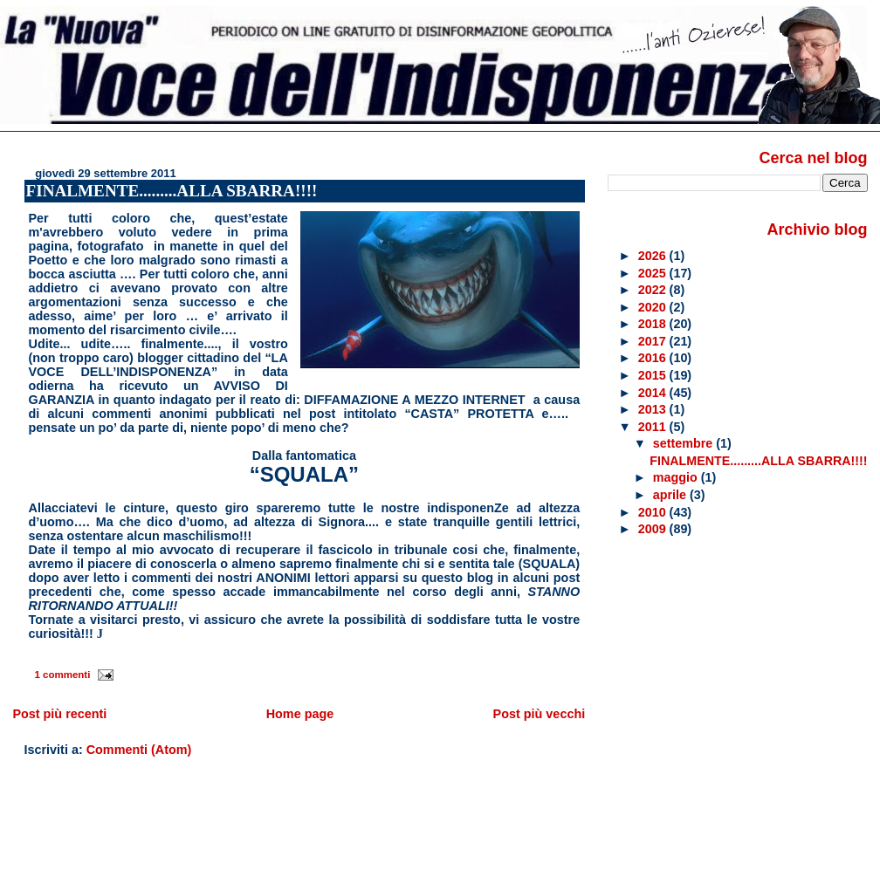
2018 (654, 324)
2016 (654, 358)
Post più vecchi (539, 714)
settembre (684, 443)
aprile (671, 495)
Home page (300, 714)
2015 (654, 375)
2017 (654, 341)
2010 (654, 512)
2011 (654, 427)
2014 (654, 393)
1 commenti (62, 674)
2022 (654, 290)
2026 (654, 256)
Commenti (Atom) (139, 750)
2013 (654, 409)
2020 (654, 307)
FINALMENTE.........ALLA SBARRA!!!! (172, 191)
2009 (654, 529)
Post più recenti (59, 714)
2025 (654, 273)
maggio (677, 477)
